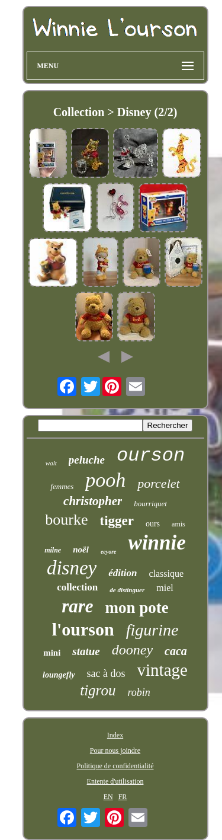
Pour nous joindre (115, 750)
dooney (132, 649)
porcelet (158, 483)
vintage (162, 669)
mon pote (137, 608)
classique (166, 573)
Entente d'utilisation (115, 781)
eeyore (109, 551)
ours (153, 523)
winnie (157, 542)
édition (122, 573)
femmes (61, 486)
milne (52, 550)
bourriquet (150, 503)
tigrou (97, 690)
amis (178, 524)
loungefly (59, 674)
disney (71, 568)
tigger (116, 520)
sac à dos (106, 673)
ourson (151, 456)
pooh (105, 480)
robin (138, 692)
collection (77, 587)
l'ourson (83, 629)
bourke (66, 519)
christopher (92, 501)
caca (176, 650)
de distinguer (127, 589)
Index (115, 735)
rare (77, 606)
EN (108, 797)
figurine (152, 630)
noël (81, 549)
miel (164, 588)
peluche (87, 459)
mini (51, 652)
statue (85, 651)
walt (51, 463)
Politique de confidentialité (115, 766)
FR (122, 797)
